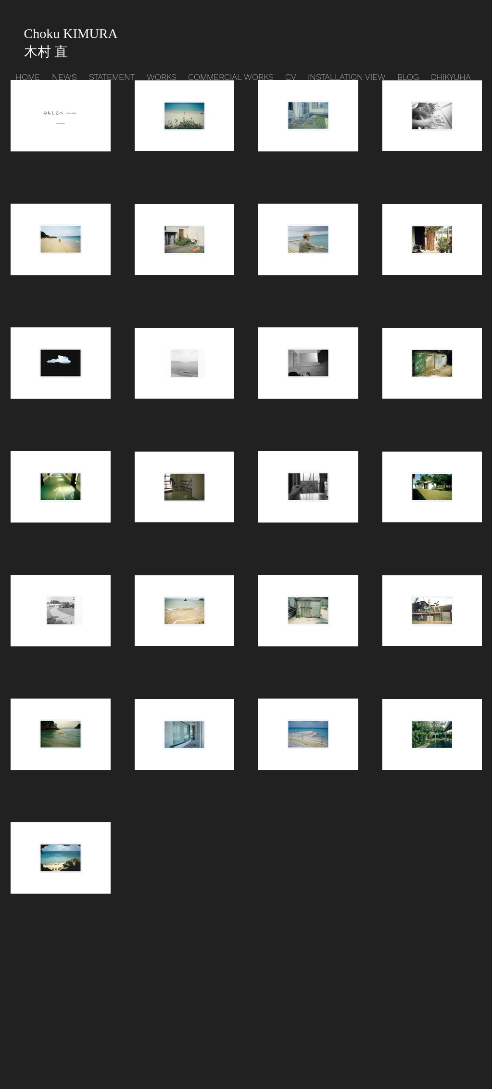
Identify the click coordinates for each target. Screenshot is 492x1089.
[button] (162, 77)
